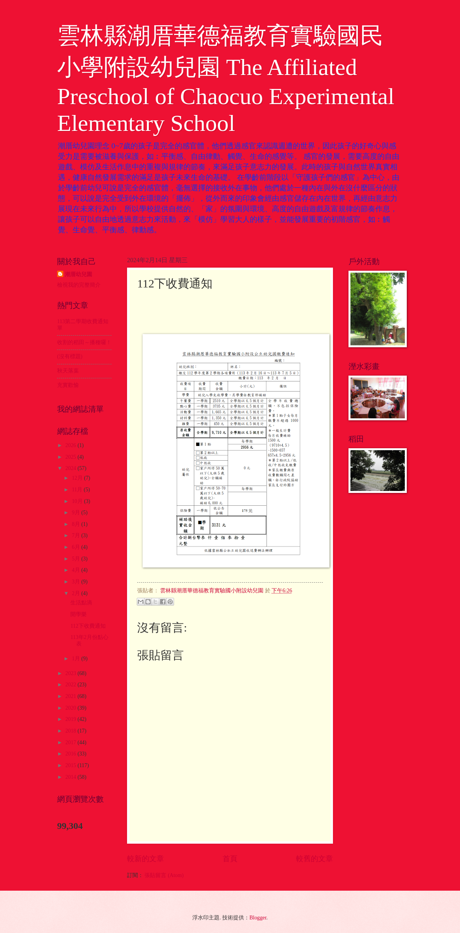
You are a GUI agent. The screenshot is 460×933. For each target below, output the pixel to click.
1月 (76, 658)
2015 (71, 765)
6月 (76, 547)
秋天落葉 (68, 371)
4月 (76, 570)
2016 (71, 754)
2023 (71, 673)
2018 (71, 731)
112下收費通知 (87, 626)
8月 (76, 524)
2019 (71, 719)
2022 (71, 685)
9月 (76, 512)
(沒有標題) (69, 356)
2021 (71, 696)
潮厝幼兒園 (78, 274)
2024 (71, 468)
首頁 (230, 859)
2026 (71, 445)
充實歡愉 (68, 385)
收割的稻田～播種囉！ (84, 342)
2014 (71, 777)
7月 (76, 535)
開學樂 (78, 614)
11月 (78, 490)
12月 (78, 478)
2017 (71, 742)
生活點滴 (81, 603)
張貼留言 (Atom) (164, 875)
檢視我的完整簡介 (79, 285)
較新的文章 (145, 859)
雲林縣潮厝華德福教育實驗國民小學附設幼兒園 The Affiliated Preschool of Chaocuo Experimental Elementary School (225, 79)
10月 (78, 501)
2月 (76, 593)
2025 (71, 457)
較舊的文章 (314, 859)
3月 (76, 582)
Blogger (258, 918)
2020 (71, 708)
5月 (76, 559)
